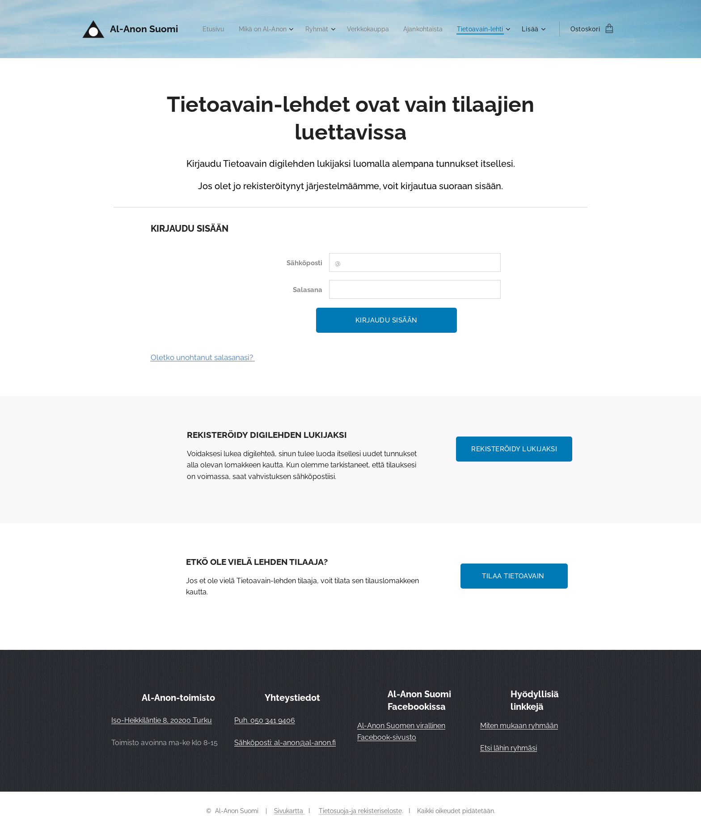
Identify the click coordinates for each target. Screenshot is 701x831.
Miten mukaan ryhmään (519, 725)
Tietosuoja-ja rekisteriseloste (360, 810)
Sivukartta (289, 810)
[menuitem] (266, 29)
